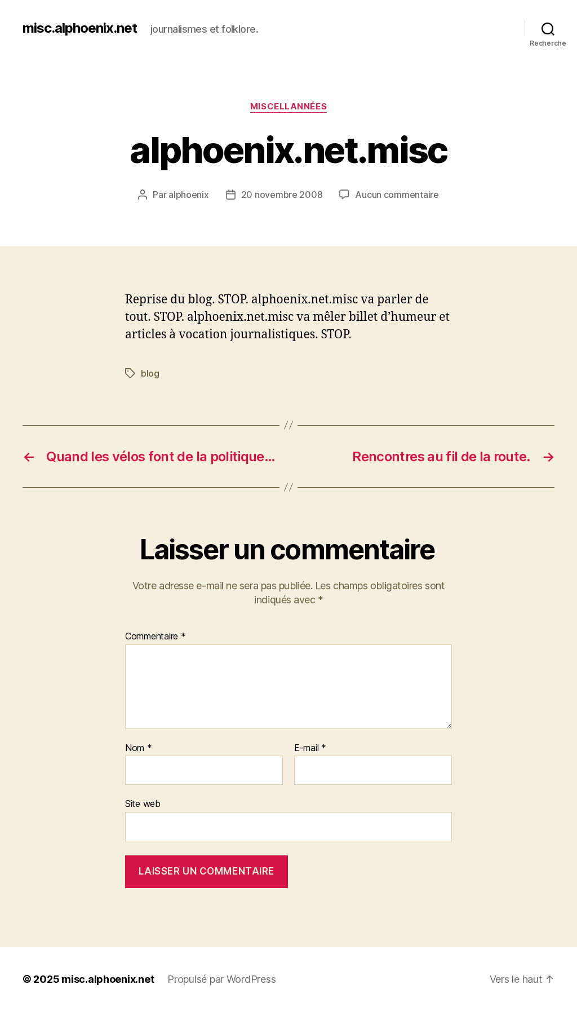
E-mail (310, 748)
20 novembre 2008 (282, 194)
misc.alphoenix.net (80, 28)
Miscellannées (288, 106)
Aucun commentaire (396, 194)
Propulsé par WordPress (221, 979)
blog (150, 373)
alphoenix (188, 194)
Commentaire (155, 637)
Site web (143, 803)
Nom (138, 748)
